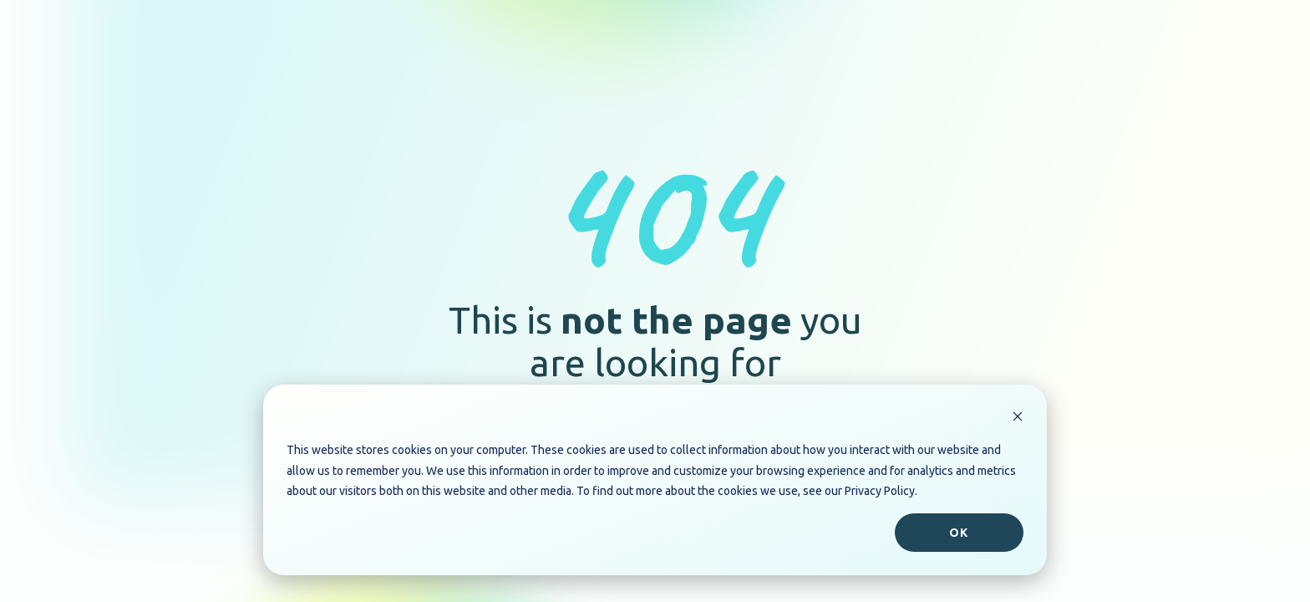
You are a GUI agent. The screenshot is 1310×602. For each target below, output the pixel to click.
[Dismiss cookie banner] (1017, 418)
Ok (958, 532)
